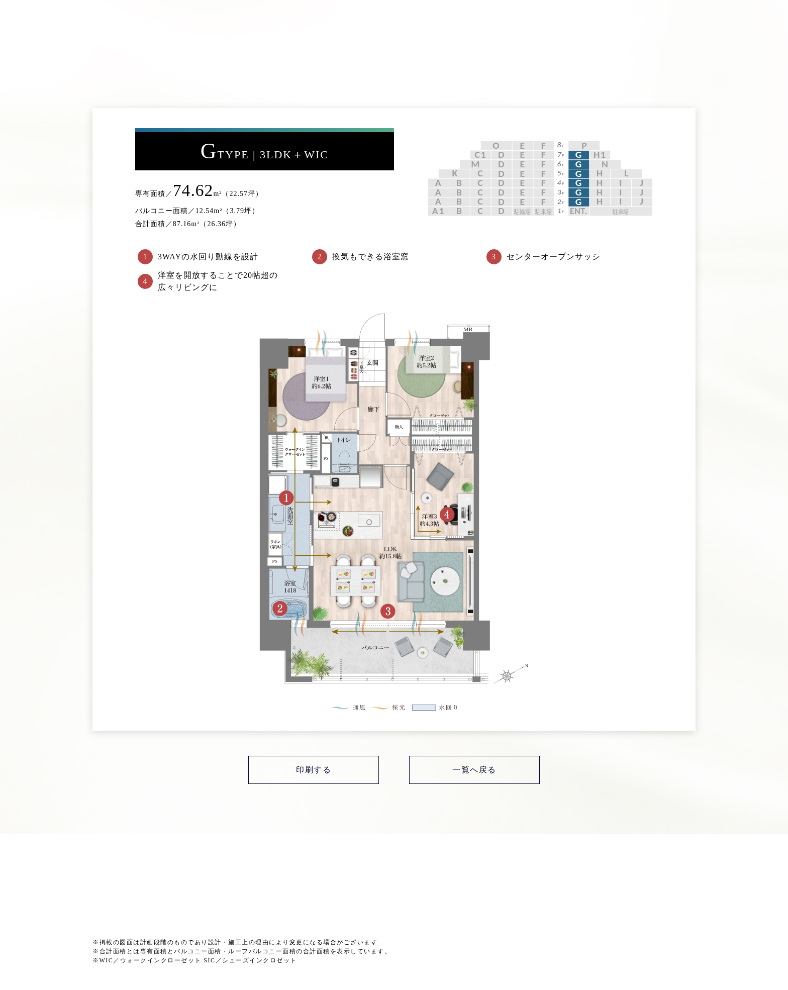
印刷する (313, 769)
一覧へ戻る (474, 769)
